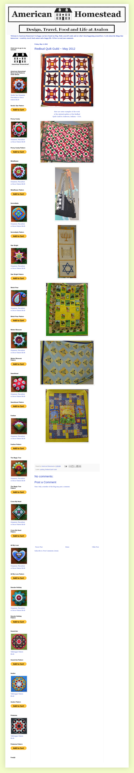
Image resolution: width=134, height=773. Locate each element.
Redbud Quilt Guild (51, 469)
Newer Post (39, 547)
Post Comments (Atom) (50, 551)
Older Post (95, 547)
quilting (42, 469)
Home (67, 547)
